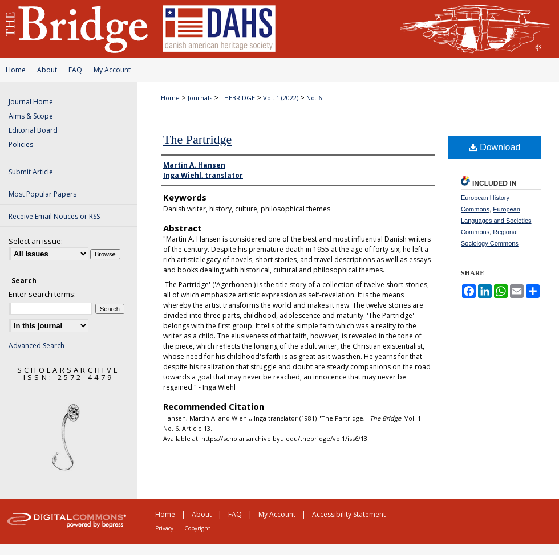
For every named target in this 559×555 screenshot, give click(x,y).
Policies (21, 144)
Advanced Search (36, 345)
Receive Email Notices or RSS (54, 216)
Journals (200, 97)
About (47, 70)
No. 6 (314, 97)
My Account (112, 70)
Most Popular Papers (42, 194)
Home (16, 70)
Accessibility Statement (349, 514)
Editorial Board (33, 130)
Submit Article (31, 172)
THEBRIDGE (237, 97)
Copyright (197, 528)
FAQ (75, 70)
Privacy (164, 528)
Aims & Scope (31, 116)
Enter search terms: (42, 294)
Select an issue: (36, 241)
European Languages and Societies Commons (496, 220)
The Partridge (197, 139)
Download (495, 147)
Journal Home (31, 102)
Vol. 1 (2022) (280, 97)
